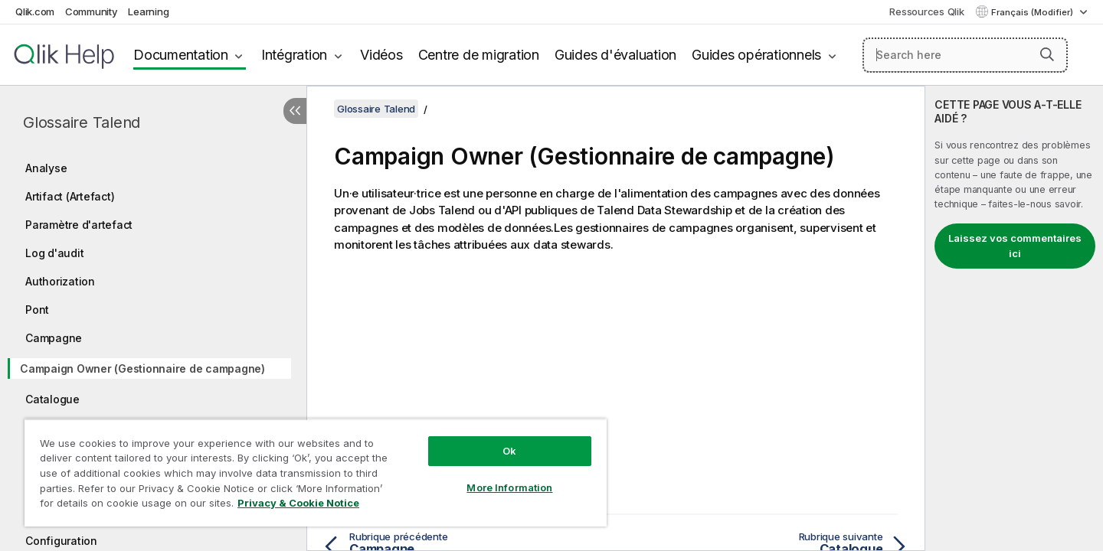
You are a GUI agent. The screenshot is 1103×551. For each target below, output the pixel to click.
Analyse (46, 167)
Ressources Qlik (926, 11)
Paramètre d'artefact (79, 224)
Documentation (180, 55)
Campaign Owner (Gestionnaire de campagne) (142, 368)
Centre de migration (478, 55)
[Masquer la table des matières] (294, 111)
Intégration (294, 55)
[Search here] (965, 55)
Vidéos (381, 55)
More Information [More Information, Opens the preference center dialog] (509, 487)
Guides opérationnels (756, 55)
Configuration (61, 540)
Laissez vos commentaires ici (1015, 245)
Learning (148, 11)
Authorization (60, 281)
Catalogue (52, 399)
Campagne (53, 337)
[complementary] (1014, 318)
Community (91, 11)
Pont (37, 309)
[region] (316, 473)
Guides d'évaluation (615, 55)
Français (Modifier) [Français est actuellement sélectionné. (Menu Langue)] (1033, 12)
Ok (509, 451)
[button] (1047, 54)
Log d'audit (54, 252)
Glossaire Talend (81, 122)
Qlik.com (34, 11)
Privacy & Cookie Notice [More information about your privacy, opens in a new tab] (298, 503)
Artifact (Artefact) (69, 196)
